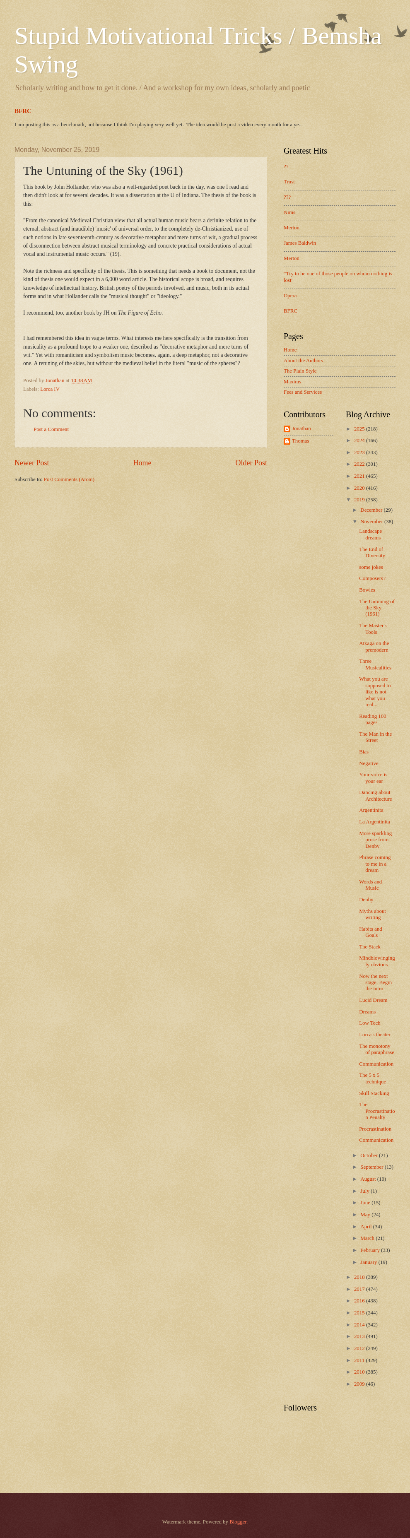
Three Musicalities (375, 664)
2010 (360, 1372)
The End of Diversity (372, 552)
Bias (364, 752)
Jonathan (301, 428)
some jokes (371, 567)
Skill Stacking (374, 1093)
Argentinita (371, 810)
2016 (360, 1301)
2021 (360, 476)
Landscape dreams (370, 534)
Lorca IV (50, 389)
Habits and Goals (370, 932)
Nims (289, 212)
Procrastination (375, 1129)
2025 (360, 429)
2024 (360, 440)
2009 (360, 1384)
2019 (360, 500)
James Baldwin (300, 243)
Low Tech (369, 1023)
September (372, 1167)
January (369, 1262)
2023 (360, 452)
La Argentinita (374, 822)
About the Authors (303, 360)
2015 (360, 1313)
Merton (291, 228)
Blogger (237, 1522)
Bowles (367, 590)
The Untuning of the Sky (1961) (377, 608)
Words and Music (370, 885)
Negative (368, 763)
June (365, 1203)
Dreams (367, 1012)
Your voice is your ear (373, 778)
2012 (360, 1348)
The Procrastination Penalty (377, 1111)
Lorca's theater (375, 1034)
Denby (366, 900)
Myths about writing (372, 914)
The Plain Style (300, 371)
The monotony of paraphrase (376, 1049)
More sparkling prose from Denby (375, 839)
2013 (360, 1336)
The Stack (370, 947)
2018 (360, 1277)
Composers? (372, 578)
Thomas (300, 441)
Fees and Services (303, 392)
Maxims (292, 382)
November (372, 522)
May (365, 1215)
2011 (360, 1360)
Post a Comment (51, 429)
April (366, 1227)
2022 (360, 464)
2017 (360, 1289)
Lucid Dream (373, 1000)
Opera (290, 295)
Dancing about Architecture (375, 795)
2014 (360, 1325)
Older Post (251, 463)
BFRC (22, 111)
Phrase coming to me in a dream (375, 863)
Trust (289, 182)
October (369, 1155)
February (370, 1250)
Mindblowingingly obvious (377, 961)
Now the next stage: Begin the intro (375, 982)
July (365, 1191)
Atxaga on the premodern (374, 646)
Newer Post (31, 463)
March (368, 1238)
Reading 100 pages (372, 719)
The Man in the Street (375, 737)
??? (287, 197)
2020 (360, 488)
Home (142, 463)
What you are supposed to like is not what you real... (375, 692)
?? (286, 166)
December (371, 510)
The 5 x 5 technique (372, 1078)
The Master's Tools (372, 629)
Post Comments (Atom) (69, 479)
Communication (376, 1064)
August (368, 1179)
